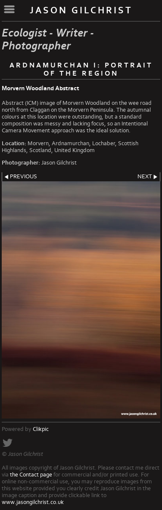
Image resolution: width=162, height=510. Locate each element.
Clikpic (41, 429)
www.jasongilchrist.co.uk (33, 502)
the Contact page (31, 474)
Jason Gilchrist (81, 10)
